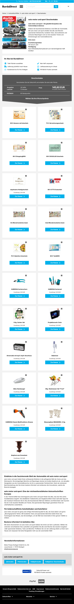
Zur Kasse (19, 130)
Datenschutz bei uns (24, 589)
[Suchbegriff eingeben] (42, 6)
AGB (33, 589)
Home (4, 13)
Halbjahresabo (36, 562)
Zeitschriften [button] (6, 596)
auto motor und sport (28, 13)
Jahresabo (10, 562)
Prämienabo (22, 562)
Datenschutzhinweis (52, 589)
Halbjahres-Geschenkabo (54, 562)
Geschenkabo (41, 13)
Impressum (40, 589)
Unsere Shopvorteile (9, 589)
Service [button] (52, 596)
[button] (21, 6)
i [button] (61, 109)
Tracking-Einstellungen (36, 591)
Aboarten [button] (29, 596)
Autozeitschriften (13, 13)
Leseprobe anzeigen (14, 47)
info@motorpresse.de (11, 549)
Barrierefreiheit (65, 589)
